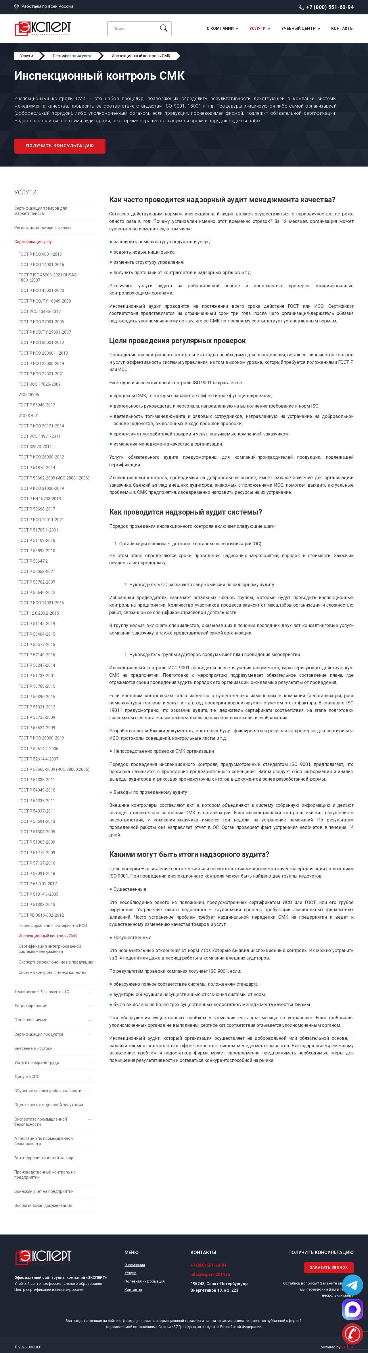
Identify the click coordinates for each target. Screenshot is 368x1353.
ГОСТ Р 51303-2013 (37, 904)
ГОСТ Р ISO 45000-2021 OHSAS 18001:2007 (48, 277)
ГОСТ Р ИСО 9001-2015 (40, 254)
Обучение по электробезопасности (47, 1090)
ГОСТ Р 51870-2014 (37, 467)
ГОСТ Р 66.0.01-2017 (38, 884)
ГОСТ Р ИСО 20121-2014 (41, 426)
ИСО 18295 (29, 394)
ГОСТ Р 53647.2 (33, 561)
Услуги (257, 28)
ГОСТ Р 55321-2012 (37, 707)
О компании (220, 28)
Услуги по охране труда (36, 1062)
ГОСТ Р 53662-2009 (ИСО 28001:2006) (54, 478)
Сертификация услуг (33, 241)
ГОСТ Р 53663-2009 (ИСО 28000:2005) (54, 769)
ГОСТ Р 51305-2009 (37, 842)
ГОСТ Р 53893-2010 (37, 551)
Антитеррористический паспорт (44, 1157)
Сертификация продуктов (39, 1034)
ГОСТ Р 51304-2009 (37, 832)
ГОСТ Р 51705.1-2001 (38, 530)
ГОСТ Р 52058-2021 (37, 571)
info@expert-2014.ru (210, 1274)
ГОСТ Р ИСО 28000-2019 (41, 738)
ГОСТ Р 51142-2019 (37, 623)
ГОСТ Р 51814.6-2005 (38, 894)
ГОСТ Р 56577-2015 (37, 644)
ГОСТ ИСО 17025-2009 (40, 384)
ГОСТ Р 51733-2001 (37, 675)
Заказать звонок (329, 1268)
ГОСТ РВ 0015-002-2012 (41, 915)
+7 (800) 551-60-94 (330, 7)
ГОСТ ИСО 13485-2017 (40, 311)
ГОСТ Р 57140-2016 (37, 655)
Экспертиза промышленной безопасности (40, 1122)
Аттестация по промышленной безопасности (43, 1141)
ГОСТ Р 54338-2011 (37, 779)
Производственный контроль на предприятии (45, 1175)
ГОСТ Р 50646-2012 (37, 592)
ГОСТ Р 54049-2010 (37, 790)
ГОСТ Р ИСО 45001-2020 (41, 290)
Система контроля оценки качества (53, 972)
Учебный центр (298, 28)
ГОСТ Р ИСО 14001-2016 (41, 264)
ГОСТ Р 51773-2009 (37, 853)
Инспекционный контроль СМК (48, 936)
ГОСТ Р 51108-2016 (37, 540)
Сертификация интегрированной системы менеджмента (50, 949)
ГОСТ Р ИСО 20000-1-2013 (43, 353)
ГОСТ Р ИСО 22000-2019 (41, 363)
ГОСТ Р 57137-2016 (37, 863)
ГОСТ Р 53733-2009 (37, 717)
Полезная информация (144, 1281)
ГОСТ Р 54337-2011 (37, 811)
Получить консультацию (60, 145)
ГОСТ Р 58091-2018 (37, 873)
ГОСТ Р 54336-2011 (37, 800)
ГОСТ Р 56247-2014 (37, 665)
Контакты (342, 28)
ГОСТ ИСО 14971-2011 (40, 436)
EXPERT (347, 1347)
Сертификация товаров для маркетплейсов (40, 211)
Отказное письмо (30, 1020)
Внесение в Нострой (33, 1048)
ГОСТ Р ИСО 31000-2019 (41, 488)
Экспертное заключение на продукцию (56, 962)
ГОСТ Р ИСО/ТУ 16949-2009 (45, 301)
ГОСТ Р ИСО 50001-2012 (41, 342)
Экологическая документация (43, 1205)
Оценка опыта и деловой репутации (48, 1104)
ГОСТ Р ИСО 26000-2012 (41, 457)
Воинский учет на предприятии (44, 1191)
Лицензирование (30, 1006)
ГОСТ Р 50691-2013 (37, 821)
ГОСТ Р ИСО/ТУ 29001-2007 (45, 332)
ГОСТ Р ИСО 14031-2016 (41, 603)
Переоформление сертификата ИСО (53, 925)
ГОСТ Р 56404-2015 (37, 634)
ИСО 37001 (29, 415)
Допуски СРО (27, 1076)
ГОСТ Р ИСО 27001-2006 (41, 322)
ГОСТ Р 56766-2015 (37, 686)
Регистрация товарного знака (43, 227)
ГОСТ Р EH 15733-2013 (40, 498)
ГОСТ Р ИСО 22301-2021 (41, 374)
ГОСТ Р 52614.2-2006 (38, 748)
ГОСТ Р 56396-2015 (37, 696)
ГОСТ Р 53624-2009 (37, 727)
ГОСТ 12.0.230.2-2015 (39, 613)
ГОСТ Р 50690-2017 (37, 509)
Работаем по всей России (47, 6)
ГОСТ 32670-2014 (35, 446)
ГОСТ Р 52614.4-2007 (38, 759)
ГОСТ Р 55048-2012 (37, 405)
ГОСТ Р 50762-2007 (37, 582)
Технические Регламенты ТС (41, 991)
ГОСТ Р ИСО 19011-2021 (41, 519)
